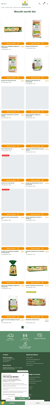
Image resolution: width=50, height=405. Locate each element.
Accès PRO (29, 388)
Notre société (29, 357)
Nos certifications (30, 361)
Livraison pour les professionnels (34, 381)
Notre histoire (29, 365)
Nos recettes (29, 387)
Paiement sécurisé (30, 379)
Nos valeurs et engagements (33, 359)
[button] (39, 3)
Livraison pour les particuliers (33, 377)
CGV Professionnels (31, 383)
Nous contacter (7, 365)
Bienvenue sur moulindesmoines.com (35, 363)
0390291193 (6, 361)
